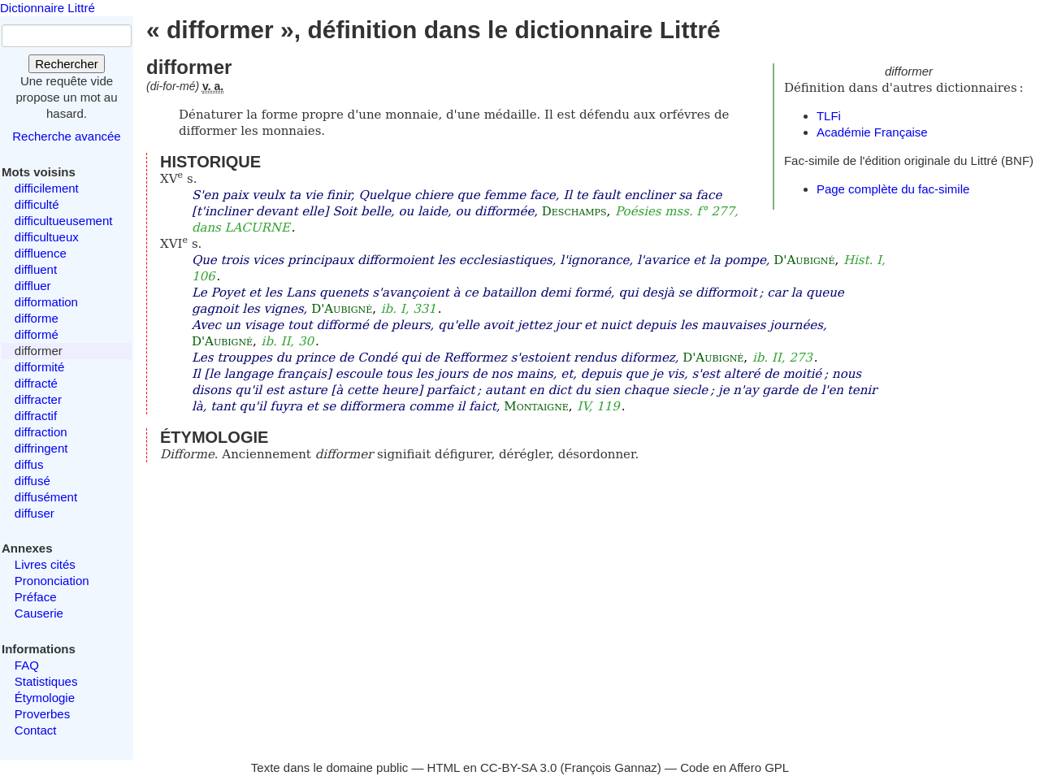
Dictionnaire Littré (47, 8)
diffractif (36, 416)
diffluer (33, 286)
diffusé (32, 481)
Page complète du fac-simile (893, 189)
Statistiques (46, 681)
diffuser (34, 513)
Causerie (39, 613)
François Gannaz (611, 767)
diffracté (36, 383)
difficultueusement (64, 221)
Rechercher (66, 64)
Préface (36, 597)
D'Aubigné (804, 260)
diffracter (38, 399)
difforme (36, 318)
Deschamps (574, 211)
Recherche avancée (66, 136)
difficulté (37, 204)
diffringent (41, 448)
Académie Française (872, 132)
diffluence (41, 253)
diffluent (36, 269)
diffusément (46, 497)
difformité (39, 367)
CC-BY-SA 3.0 (518, 767)
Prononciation (52, 580)
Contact (36, 730)
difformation (46, 302)
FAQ (27, 665)
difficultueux (47, 237)
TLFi (829, 116)
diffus (29, 464)
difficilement (47, 188)
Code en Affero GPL (734, 767)
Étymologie (45, 697)
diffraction (41, 432)
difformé (36, 334)
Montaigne (536, 406)
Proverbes (42, 714)
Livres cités (45, 564)
